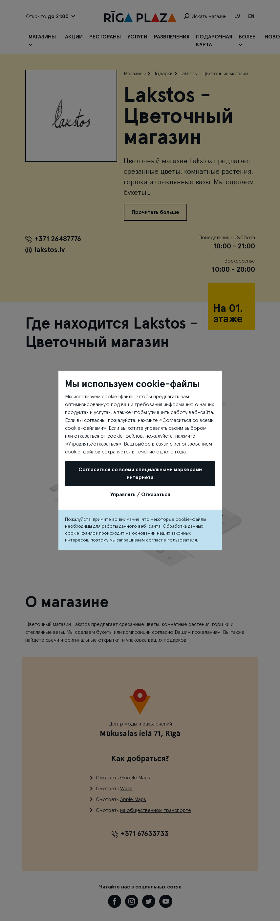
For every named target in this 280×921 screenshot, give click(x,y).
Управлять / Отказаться (140, 494)
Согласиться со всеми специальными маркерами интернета (140, 473)
